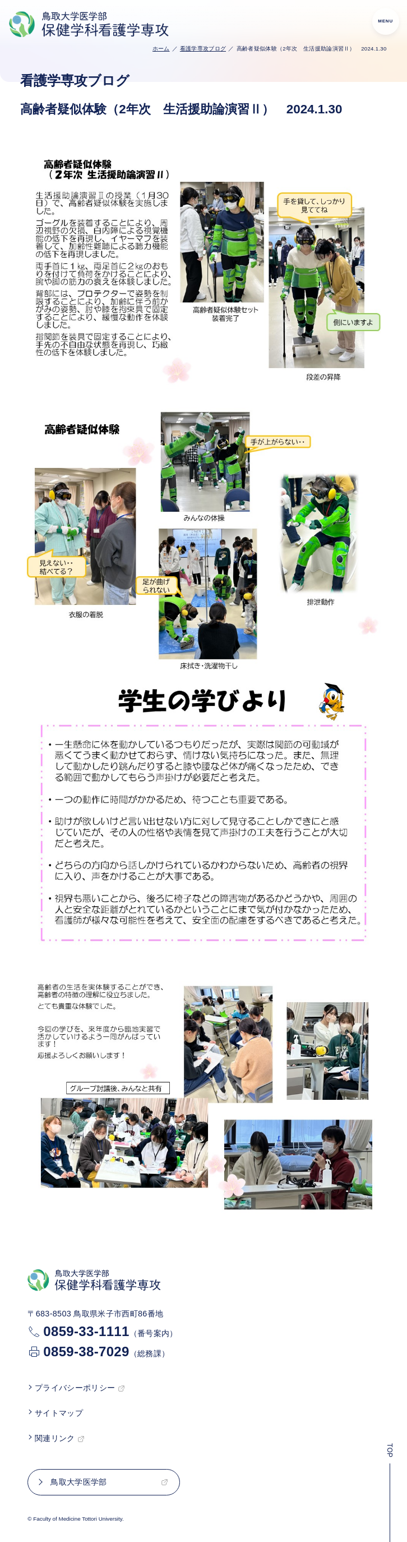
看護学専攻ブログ (203, 48)
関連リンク (55, 1438)
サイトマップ (59, 1412)
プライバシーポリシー (75, 1387)
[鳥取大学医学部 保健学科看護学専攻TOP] (89, 25)
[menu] (385, 21)
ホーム (161, 48)
